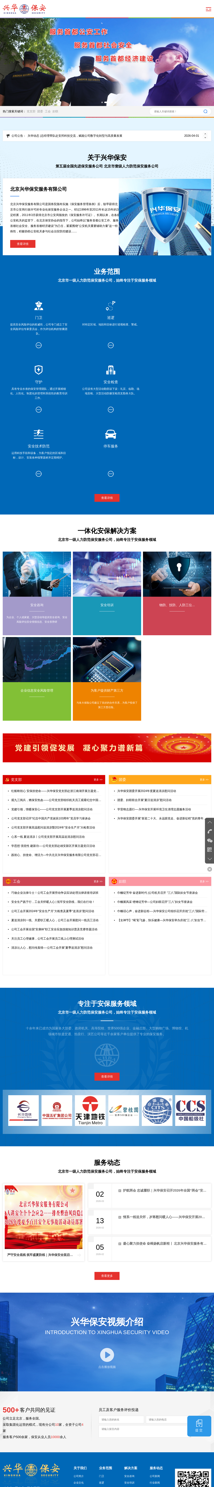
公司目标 (79, 1435)
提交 (203, 1366)
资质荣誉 (79, 1442)
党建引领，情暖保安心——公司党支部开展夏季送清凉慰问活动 (52, 747)
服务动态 (156, 1408)
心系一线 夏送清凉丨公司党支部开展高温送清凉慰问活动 (48, 775)
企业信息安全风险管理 (134, 1442)
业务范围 (105, 1408)
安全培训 (129, 1422)
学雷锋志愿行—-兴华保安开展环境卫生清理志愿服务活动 (154, 747)
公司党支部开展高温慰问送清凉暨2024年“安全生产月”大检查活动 (53, 765)
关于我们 (80, 1408)
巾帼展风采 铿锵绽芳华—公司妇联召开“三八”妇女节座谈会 (155, 839)
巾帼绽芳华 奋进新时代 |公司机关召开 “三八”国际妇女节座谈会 (157, 830)
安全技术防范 (106, 1442)
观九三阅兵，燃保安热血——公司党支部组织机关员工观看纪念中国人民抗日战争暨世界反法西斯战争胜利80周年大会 (56, 738)
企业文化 (79, 1422)
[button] (102, 102)
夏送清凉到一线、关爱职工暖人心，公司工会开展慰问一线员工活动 (54, 858)
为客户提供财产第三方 (134, 1453)
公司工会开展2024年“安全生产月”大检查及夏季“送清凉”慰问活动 (52, 849)
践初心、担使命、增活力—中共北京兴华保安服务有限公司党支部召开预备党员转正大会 (56, 793)
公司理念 (79, 1429)
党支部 (31, 111)
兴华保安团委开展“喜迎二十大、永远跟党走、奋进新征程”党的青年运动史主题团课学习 (162, 756)
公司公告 (155, 1429)
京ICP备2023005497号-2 (70, 1480)
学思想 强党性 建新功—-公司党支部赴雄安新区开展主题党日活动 (53, 784)
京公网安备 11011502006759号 (110, 1480)
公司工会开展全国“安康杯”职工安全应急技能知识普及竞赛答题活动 (54, 867)
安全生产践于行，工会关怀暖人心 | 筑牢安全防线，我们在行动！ (53, 839)
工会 (48, 111)
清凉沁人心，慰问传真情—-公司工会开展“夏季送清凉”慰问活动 (52, 886)
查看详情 (23, 244)
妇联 (55, 111)
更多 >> (98, 717)
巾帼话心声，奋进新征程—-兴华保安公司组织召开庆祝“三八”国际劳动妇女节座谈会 (162, 849)
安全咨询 (129, 1416)
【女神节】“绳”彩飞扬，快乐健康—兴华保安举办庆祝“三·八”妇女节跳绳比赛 (162, 858)
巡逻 (101, 1422)
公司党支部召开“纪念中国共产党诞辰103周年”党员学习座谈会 (51, 756)
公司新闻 (155, 1416)
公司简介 (79, 1416)
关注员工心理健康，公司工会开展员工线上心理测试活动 (47, 876)
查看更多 (107, 1212)
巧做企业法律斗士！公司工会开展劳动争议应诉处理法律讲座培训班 (54, 830)
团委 (40, 111)
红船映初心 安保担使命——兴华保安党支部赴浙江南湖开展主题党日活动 (56, 728)
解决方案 (130, 1408)
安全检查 (104, 1435)
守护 (101, 1429)
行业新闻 (155, 1422)
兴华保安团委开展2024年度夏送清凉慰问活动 (146, 728)
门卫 (101, 1416)
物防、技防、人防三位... (134, 1431)
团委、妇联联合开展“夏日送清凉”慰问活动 (144, 738)
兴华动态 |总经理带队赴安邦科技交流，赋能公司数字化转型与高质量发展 (113, 136)
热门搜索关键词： (14, 111)
